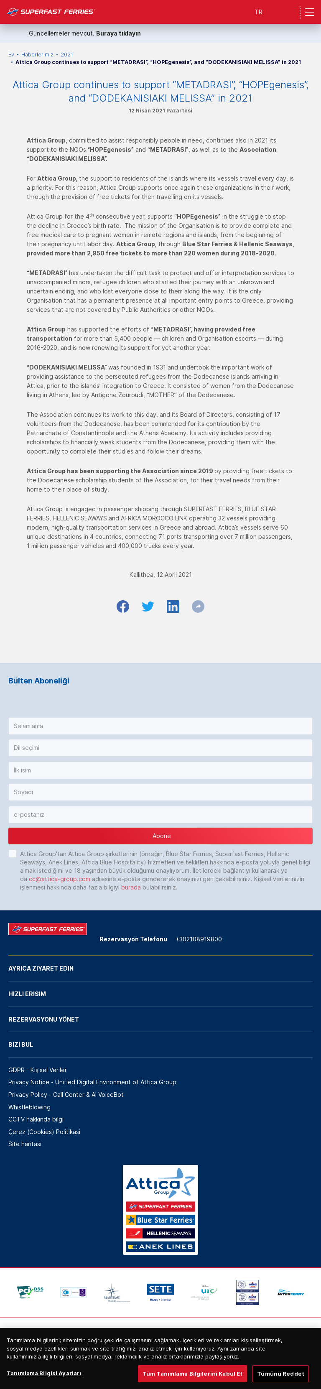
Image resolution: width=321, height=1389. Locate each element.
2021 (67, 54)
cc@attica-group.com (59, 878)
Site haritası (24, 1143)
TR (258, 11)
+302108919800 (199, 939)
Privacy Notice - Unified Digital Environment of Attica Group (92, 1082)
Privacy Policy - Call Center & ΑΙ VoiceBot (66, 1094)
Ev (11, 54)
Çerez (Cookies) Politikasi (44, 1131)
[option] (30, 1292)
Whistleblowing (29, 1107)
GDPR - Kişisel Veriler (37, 1069)
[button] (160, 726)
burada (131, 887)
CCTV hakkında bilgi (36, 1119)
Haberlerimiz (37, 54)
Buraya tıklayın (118, 33)
